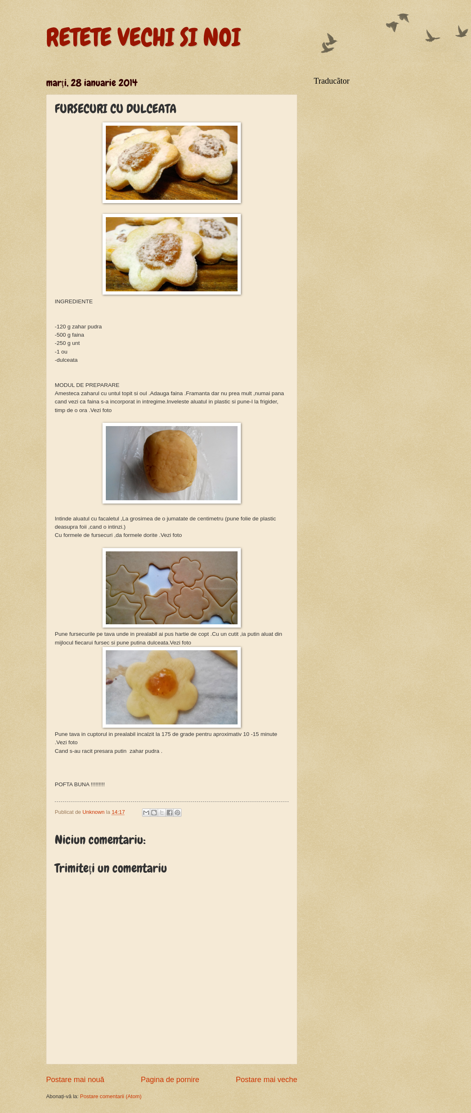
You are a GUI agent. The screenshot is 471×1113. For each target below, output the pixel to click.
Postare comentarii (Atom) (111, 1096)
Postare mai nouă (75, 1080)
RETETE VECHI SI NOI (143, 37)
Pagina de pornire (170, 1080)
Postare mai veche (266, 1080)
